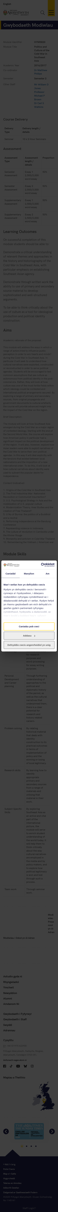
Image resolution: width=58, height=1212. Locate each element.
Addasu (29, 635)
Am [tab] (47, 573)
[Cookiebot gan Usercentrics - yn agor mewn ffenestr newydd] (41, 565)
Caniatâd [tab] (10, 573)
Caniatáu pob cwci (29, 626)
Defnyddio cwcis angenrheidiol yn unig (28, 644)
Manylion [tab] (29, 573)
